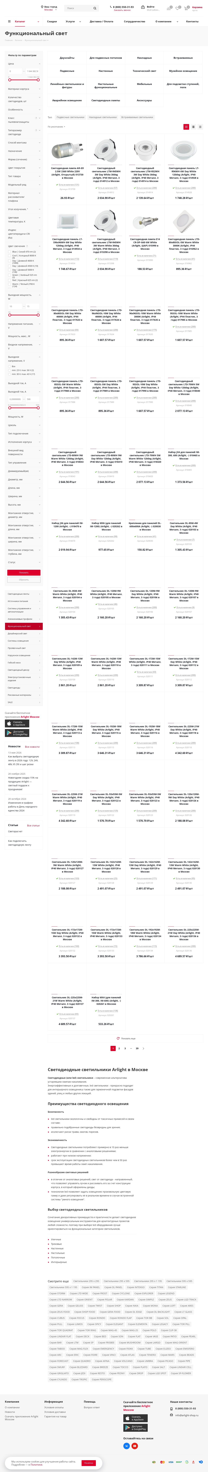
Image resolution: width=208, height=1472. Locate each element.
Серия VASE (151, 1336)
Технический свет (144, 70)
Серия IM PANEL (91, 1287)
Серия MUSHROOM (130, 1342)
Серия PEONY (117, 1373)
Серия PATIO (170, 1336)
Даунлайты (67, 57)
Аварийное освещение (67, 100)
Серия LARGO (152, 1342)
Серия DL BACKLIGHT (158, 1311)
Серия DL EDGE (133, 1311)
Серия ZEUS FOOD (60, 1311)
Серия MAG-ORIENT (176, 1342)
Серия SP (88, 1342)
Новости (10, 1411)
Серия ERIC (72, 1354)
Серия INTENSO (136, 1287)
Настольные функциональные (105, 85)
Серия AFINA (102, 1361)
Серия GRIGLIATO (59, 1373)
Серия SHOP (114, 1305)
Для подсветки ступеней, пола (183, 85)
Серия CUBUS (57, 1317)
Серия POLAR (104, 1299)
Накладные (144, 57)
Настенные (106, 70)
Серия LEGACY (160, 1324)
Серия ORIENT (85, 1299)
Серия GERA (56, 1305)
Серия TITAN (156, 1287)
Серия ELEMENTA (137, 1324)
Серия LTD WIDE (79, 1293)
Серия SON (117, 1336)
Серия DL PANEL (113, 1287)
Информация (53, 1401)
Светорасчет (15, 831)
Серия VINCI (109, 1354)
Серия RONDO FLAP (121, 1317)
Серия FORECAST (59, 1361)
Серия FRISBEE (106, 1342)
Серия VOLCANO (123, 1361)
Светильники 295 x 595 (117, 1281)
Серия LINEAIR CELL (180, 1367)
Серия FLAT (134, 1336)
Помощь (90, 1401)
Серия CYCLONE (121, 1293)
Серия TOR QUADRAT (61, 1330)
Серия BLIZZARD (79, 1367)
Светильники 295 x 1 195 (148, 1281)
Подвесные (67, 70)
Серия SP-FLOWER (181, 1373)
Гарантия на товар (55, 1416)
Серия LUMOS (75, 1324)
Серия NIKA (131, 1305)
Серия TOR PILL (181, 1324)
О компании (12, 1407)
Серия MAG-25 (130, 1330)
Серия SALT (158, 1367)
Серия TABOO (57, 1348)
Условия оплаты (54, 1407)
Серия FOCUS (76, 1317)
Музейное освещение (183, 70)
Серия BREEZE (100, 1367)
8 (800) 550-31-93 (123, 6)
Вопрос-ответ (92, 1407)
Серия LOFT (169, 1305)
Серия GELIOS (75, 1305)
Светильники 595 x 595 (179, 1281)
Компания (12, 1401)
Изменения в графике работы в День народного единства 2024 (22, 806)
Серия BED (100, 1336)
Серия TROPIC (79, 1379)
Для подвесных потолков (106, 57)
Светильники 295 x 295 (86, 1281)
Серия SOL (163, 1317)
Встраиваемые (183, 57)
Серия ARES (186, 1305)
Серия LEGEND (166, 1293)
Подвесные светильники (70, 117)
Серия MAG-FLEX (79, 1348)
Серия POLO (149, 1330)
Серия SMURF (57, 1367)
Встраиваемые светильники (137, 117)
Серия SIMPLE (146, 1299)
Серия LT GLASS (183, 1311)
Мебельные (144, 84)
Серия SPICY (94, 1324)
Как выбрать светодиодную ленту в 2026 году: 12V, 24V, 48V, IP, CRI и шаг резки (23, 760)
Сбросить (24, 579)
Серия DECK (82, 1336)
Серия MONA (150, 1305)
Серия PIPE (184, 1361)
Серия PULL (56, 1324)
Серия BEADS (186, 1354)
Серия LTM (72, 1342)
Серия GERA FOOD (110, 1311)
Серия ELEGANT (114, 1324)
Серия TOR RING (87, 1330)
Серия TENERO (147, 1354)
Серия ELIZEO (163, 1348)
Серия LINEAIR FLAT (60, 1336)
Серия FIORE (91, 1354)
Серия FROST (100, 1293)
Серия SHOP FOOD (84, 1311)
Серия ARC (56, 1354)
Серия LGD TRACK (186, 1299)
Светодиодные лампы (105, 100)
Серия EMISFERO (185, 1348)
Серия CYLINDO (58, 1379)
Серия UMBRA (145, 1361)
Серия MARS (168, 1354)
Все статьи (33, 825)
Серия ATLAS (127, 1354)
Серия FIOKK (126, 1348)
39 (137, 1048)
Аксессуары (144, 100)
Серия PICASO (165, 1361)
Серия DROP (136, 1373)
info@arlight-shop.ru (186, 1415)
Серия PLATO (140, 1367)
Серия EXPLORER (144, 1293)
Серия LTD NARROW (61, 1299)
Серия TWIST (95, 1305)
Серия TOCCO (120, 1367)
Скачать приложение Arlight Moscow (21, 1418)
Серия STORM (57, 1293)
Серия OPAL (180, 1317)
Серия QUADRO (82, 1361)
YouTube (134, 1446)
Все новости (32, 746)
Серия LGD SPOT (157, 1373)
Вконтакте (126, 1446)
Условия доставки (55, 1411)
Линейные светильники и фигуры (67, 85)
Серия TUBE (144, 1348)
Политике (36, 1464)
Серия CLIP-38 (169, 1330)
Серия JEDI (79, 1373)
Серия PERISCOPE (101, 1379)
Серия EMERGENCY (103, 1348)
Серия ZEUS (165, 1299)
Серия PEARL (188, 1336)
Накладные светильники (103, 117)
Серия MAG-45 (109, 1330)
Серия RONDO (97, 1317)
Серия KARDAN (125, 1299)
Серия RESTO (97, 1373)
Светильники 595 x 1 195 (63, 1287)
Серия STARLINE (177, 1287)
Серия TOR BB (144, 1317)
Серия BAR (56, 1342)
